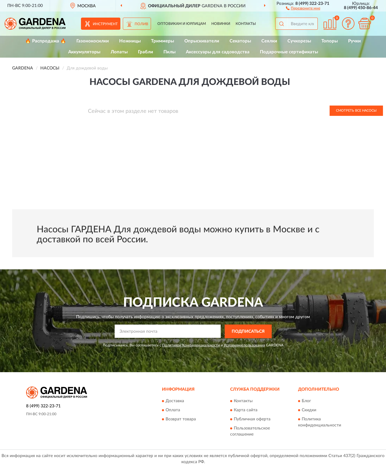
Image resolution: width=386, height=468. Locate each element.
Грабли (145, 52)
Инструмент (105, 24)
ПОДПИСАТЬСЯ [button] (248, 331)
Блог (306, 401)
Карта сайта (245, 410)
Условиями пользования (244, 345)
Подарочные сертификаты (289, 52)
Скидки (309, 410)
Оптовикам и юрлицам (181, 23)
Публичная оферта (252, 419)
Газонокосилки (92, 41)
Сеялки (269, 41)
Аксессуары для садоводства (218, 52)
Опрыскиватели (201, 41)
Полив (141, 24)
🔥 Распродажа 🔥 (45, 41)
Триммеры (162, 41)
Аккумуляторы (84, 52)
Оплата (173, 410)
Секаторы (240, 41)
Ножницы (130, 41)
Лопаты (119, 52)
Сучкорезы (299, 41)
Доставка (175, 401)
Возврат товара (181, 419)
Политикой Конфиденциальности (191, 345)
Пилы (169, 52)
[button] (303, 8)
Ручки (354, 41)
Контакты (246, 23)
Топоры (329, 41)
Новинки (220, 23)
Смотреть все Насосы (356, 110)
